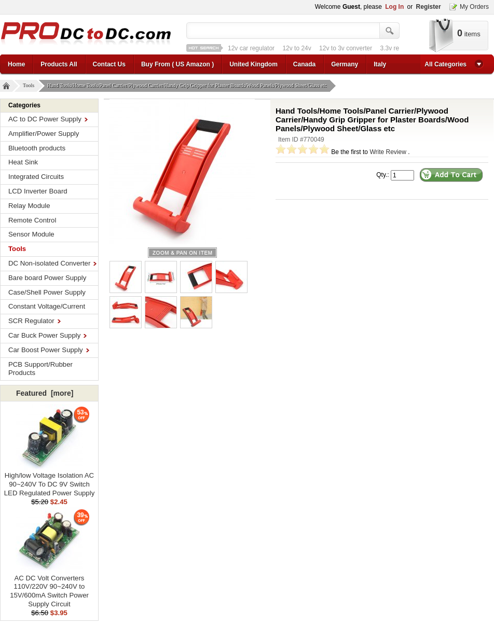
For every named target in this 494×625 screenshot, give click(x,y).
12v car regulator (251, 48)
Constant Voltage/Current (46, 306)
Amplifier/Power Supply (43, 133)
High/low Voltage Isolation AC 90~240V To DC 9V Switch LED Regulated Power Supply (49, 481)
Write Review (387, 152)
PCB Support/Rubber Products (40, 368)
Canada (304, 64)
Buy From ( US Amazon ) (177, 64)
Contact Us (109, 64)
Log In (394, 6)
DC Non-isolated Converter (52, 263)
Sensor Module (31, 234)
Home (16, 64)
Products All (58, 64)
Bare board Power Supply (47, 278)
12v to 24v (296, 48)
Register (428, 6)
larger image (182, 252)
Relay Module (29, 206)
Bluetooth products (36, 148)
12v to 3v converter (345, 48)
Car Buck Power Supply (47, 335)
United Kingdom (253, 64)
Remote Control (32, 220)
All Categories (445, 64)
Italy (380, 64)
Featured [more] (44, 393)
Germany (344, 64)
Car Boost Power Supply (48, 349)
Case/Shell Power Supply (47, 292)
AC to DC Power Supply (48, 119)
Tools (30, 86)
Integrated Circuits (36, 176)
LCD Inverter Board (37, 191)
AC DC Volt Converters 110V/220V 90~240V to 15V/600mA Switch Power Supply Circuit (49, 588)
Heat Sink (23, 162)
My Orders (474, 6)
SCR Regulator (34, 320)
